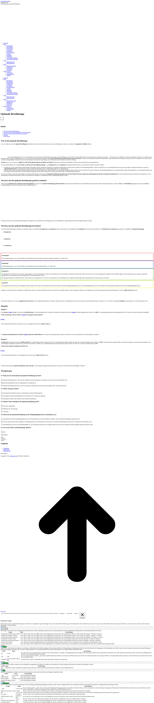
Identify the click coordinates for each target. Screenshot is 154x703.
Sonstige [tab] (3, 669)
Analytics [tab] (3, 645)
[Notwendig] (1, 627)
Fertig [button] (2, 440)
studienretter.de (13, 456)
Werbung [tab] (3, 681)
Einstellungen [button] (69, 613)
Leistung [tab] (3, 661)
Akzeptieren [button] (62, 613)
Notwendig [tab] (3, 626)
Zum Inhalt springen (5, 1)
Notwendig (5, 628)
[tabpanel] (77, 637)
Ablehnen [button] (76, 613)
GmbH (10, 312)
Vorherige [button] (3, 439)
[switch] (1, 646)
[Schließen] (82, 615)
